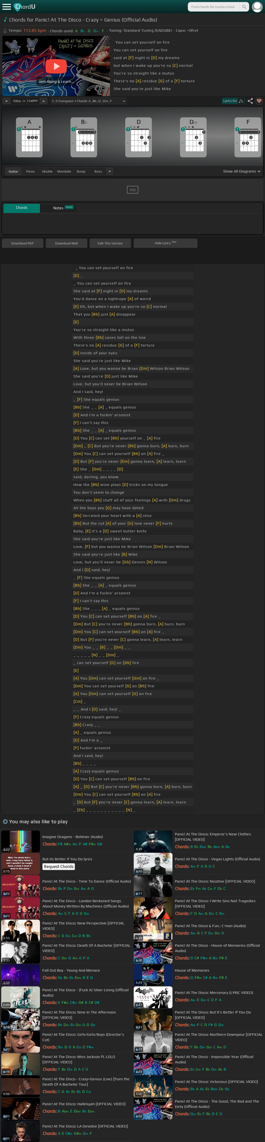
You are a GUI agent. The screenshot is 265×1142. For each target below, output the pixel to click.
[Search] (244, 7)
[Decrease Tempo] (6, 101)
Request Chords (58, 866)
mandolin (64, 171)
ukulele (47, 171)
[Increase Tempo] (43, 101)
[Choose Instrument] (109, 171)
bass (98, 171)
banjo (81, 171)
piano (30, 171)
